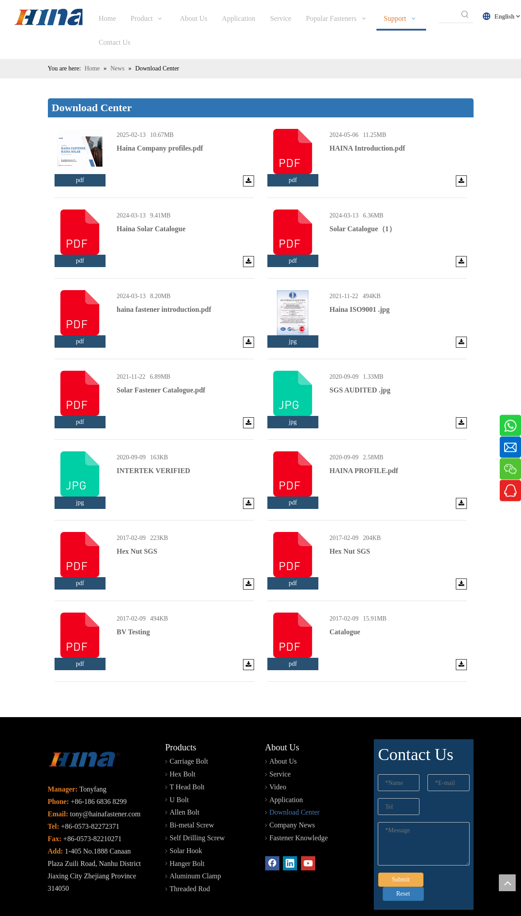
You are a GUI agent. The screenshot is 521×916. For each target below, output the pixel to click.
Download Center (295, 788)
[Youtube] (308, 839)
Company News (292, 801)
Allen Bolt (185, 788)
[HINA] (53, 18)
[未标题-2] (84, 736)
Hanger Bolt (187, 839)
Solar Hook (186, 827)
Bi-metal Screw (192, 801)
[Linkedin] (290, 839)
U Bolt (179, 776)
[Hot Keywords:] (465, 15)
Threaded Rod (190, 865)
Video (278, 763)
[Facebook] (272, 839)
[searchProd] (448, 15)
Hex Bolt (183, 750)
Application (286, 776)
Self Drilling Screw (197, 814)
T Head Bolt (187, 763)
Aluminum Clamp (195, 852)
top (507, 882)
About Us (283, 737)
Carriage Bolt (189, 737)
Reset (403, 869)
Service (280, 750)
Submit (401, 855)
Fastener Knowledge (299, 814)
